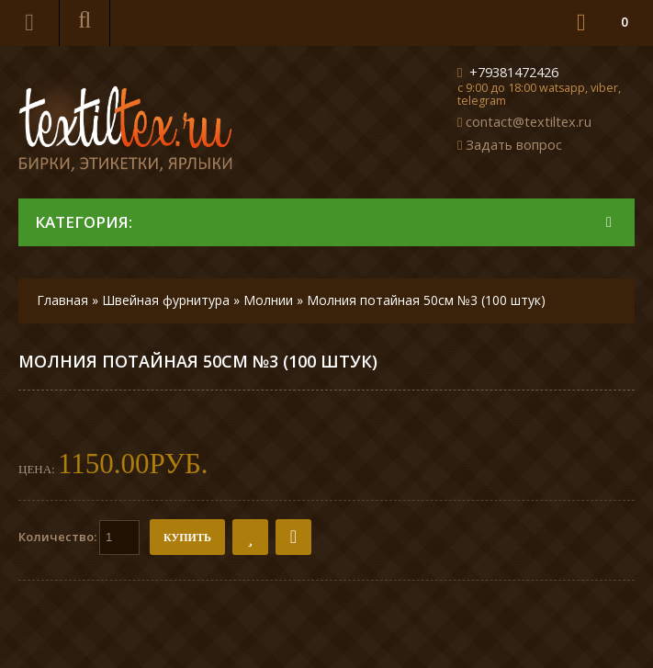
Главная (62, 300)
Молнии (268, 300)
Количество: (79, 537)
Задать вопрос (514, 144)
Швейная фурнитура (166, 300)
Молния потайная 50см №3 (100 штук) (426, 300)
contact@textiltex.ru (528, 121)
